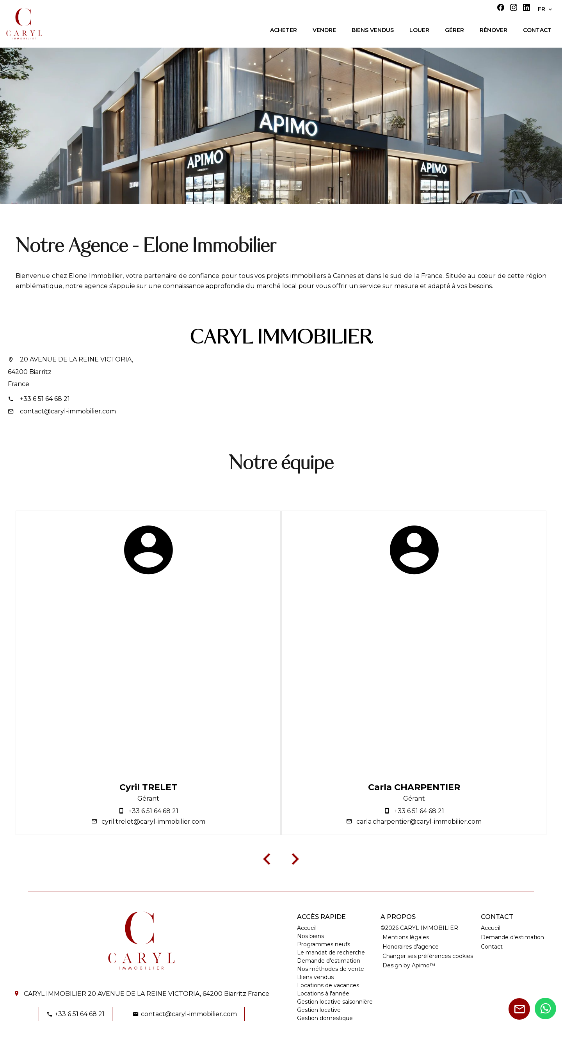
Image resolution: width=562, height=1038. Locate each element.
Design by (408, 965)
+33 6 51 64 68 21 (45, 398)
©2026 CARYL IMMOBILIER (419, 927)
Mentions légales (405, 937)
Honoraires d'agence (410, 946)
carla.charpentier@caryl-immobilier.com (419, 821)
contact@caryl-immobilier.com (68, 411)
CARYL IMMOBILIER (281, 338)
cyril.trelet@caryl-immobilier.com (153, 821)
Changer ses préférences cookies (427, 956)
